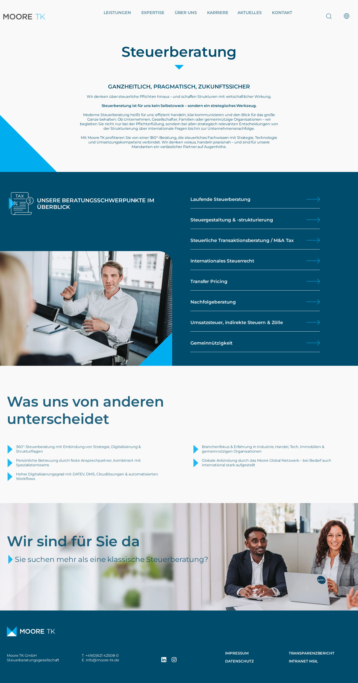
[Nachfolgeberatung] (313, 302)
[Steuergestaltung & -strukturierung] (313, 219)
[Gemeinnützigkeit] (313, 343)
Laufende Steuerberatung (220, 199)
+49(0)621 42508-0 (101, 655)
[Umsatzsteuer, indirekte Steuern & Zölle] (313, 322)
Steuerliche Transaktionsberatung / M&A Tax (242, 240)
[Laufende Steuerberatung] (313, 199)
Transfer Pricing (208, 281)
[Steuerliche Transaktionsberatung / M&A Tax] (313, 240)
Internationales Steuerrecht (222, 261)
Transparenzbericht (311, 653)
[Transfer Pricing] (313, 281)
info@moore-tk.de (102, 660)
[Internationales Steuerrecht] (313, 260)
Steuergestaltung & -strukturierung (231, 220)
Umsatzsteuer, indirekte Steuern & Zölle (236, 322)
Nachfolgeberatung (213, 302)
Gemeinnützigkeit (211, 343)
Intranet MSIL (303, 661)
